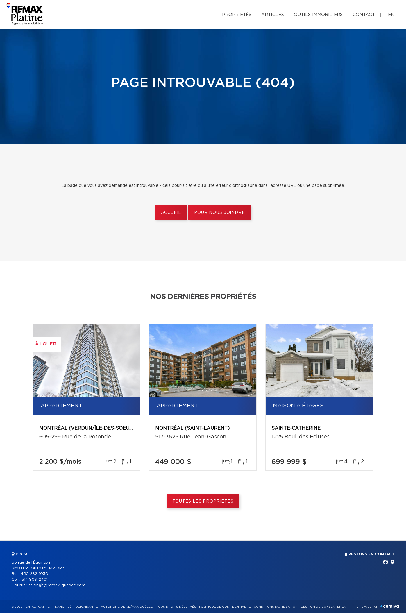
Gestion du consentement (324, 606)
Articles (272, 14)
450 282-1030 (34, 574)
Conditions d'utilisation (276, 606)
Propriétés (236, 14)
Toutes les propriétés (203, 501)
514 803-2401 (35, 580)
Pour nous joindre (219, 213)
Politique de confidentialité (225, 606)
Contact (364, 14)
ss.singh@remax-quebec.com (56, 585)
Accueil (171, 213)
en (391, 14)
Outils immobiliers (318, 14)
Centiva (389, 606)
